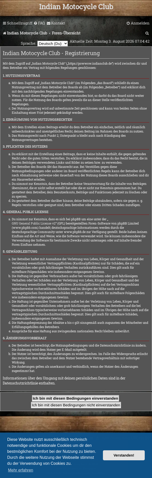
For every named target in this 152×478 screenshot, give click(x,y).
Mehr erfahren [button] (20, 470)
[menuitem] (39, 23)
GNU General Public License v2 (34, 223)
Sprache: (28, 43)
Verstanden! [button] (124, 455)
